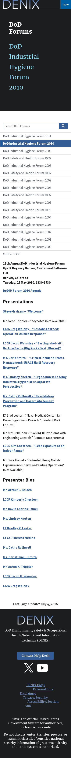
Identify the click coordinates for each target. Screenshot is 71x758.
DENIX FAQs (35, 685)
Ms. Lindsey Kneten (17, 518)
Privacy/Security (35, 697)
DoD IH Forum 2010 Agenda (22, 291)
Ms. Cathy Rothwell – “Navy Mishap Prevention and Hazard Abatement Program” (28, 401)
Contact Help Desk (35, 656)
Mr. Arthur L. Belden (17, 490)
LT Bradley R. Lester (17, 528)
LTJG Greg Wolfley (16, 586)
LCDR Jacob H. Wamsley (20, 576)
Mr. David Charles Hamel (20, 509)
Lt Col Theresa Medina (19, 538)
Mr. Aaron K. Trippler (18, 567)
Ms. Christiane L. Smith (20, 557)
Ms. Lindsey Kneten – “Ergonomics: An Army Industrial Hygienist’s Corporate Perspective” (35, 382)
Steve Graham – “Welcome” (23, 311)
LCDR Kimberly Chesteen (20, 499)
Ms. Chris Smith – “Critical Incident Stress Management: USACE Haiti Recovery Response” (33, 363)
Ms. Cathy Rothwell (17, 547)
